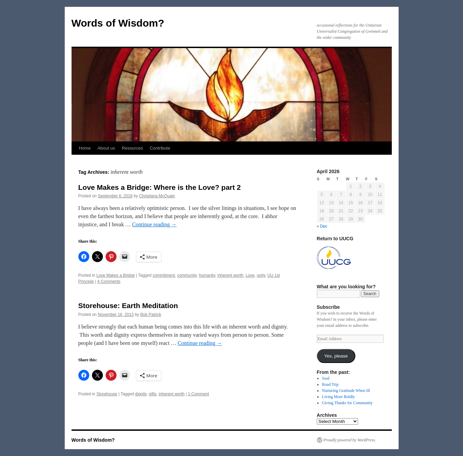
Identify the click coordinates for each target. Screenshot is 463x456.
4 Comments (108, 281)
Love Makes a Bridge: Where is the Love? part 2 (159, 187)
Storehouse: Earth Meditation (128, 305)
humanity (207, 275)
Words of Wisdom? (118, 23)
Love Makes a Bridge (115, 275)
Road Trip (330, 384)
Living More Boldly (338, 396)
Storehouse (106, 394)
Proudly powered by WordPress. (350, 440)
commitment (164, 275)
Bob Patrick (150, 314)
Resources (132, 148)
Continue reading (154, 224)
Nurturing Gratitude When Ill (346, 390)
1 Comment (198, 394)
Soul (325, 378)
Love (250, 275)
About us (106, 148)
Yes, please (336, 356)
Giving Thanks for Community (347, 402)
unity (261, 275)
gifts (152, 394)
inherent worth (230, 275)
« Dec (322, 226)
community (187, 275)
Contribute (160, 148)
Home (85, 148)
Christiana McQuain (157, 196)
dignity (141, 394)
